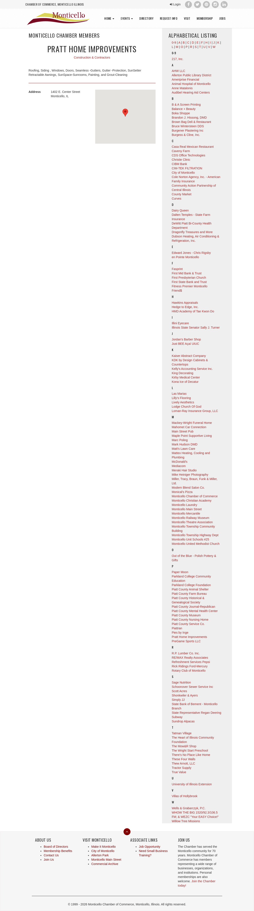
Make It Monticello (103, 846)
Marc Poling (180, 440)
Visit (187, 18)
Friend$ (177, 290)
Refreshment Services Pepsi (191, 662)
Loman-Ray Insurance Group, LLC (195, 411)
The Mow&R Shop (184, 746)
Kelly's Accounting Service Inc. (192, 368)
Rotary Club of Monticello (189, 670)
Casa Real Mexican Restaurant (193, 146)
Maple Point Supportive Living (192, 435)
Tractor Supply (181, 768)
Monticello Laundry (184, 505)
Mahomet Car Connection (189, 427)
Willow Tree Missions (186, 821)
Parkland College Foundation (191, 585)
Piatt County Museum (186, 615)
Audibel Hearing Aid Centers (191, 92)
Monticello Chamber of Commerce (195, 496)
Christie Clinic (181, 159)
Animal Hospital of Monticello (191, 84)
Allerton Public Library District (191, 75)
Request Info (168, 18)
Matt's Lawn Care (183, 448)
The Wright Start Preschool (190, 750)
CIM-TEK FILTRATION (187, 168)
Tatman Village (182, 733)
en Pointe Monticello (185, 257)
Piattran (177, 628)
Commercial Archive (104, 864)
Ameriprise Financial (185, 79)
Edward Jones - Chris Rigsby (191, 252)
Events (127, 18)
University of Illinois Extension (192, 784)
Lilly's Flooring (181, 398)
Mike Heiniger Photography (190, 474)
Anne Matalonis (182, 88)
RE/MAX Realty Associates (190, 657)
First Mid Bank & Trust (187, 273)
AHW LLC (178, 71)
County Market (181, 194)
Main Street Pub (182, 431)
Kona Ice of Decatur (185, 381)
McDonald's (180, 461)
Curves (176, 198)
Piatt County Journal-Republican (193, 606)
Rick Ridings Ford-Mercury (190, 666)
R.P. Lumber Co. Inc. (186, 653)
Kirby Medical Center (186, 377)
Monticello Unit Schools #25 (190, 539)
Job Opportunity (149, 846)
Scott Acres (179, 691)
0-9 (174, 53)
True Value (179, 772)
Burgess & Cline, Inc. (186, 135)
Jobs (222, 18)
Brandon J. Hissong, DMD (189, 117)
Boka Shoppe (181, 113)
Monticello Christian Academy (192, 500)
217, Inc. (177, 59)
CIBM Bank (179, 164)
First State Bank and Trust (189, 282)
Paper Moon (180, 572)
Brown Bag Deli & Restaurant (191, 122)
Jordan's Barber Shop (186, 339)
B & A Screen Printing (186, 104)
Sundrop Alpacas (183, 721)
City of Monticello (183, 172)
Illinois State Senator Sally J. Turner (196, 327)
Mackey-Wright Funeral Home (192, 422)
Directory (146, 18)
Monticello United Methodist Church (196, 543)
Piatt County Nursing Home (190, 619)
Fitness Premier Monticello (189, 286)
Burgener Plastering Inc (187, 130)
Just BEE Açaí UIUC (185, 343)
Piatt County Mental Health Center (195, 611)
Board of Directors (56, 846)
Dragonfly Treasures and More (192, 232)
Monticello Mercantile (186, 513)
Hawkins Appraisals (185, 302)
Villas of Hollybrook (185, 796)
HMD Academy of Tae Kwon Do (193, 311)
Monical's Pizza (182, 492)
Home (109, 18)
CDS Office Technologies (188, 155)
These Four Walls (183, 759)
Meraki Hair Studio (184, 470)
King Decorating (182, 373)
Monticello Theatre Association (192, 522)
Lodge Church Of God (186, 406)
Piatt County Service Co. (188, 624)
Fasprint (177, 269)
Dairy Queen (180, 210)
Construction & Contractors (92, 57)
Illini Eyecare (180, 323)
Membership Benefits (58, 851)
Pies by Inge (180, 632)
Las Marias (179, 393)
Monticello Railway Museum (190, 518)
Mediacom (179, 466)
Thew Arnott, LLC (183, 763)
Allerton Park (100, 855)
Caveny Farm (181, 151)
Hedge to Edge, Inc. (185, 307)
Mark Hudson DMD (185, 444)
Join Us (49, 859)
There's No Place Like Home (191, 755)
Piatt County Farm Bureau (189, 593)
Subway (177, 717)
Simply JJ (178, 699)
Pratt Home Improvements (189, 637)
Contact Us (51, 855)
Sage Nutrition (181, 682)
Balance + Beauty (184, 109)
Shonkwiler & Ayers (185, 695)
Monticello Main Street (187, 509)
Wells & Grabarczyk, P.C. (189, 808)
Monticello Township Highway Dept (195, 535)
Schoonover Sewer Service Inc (192, 686)
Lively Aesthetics (183, 402)
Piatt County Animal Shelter (190, 589)
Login (175, 4)
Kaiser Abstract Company (189, 356)
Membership (205, 18)
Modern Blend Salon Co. (188, 487)
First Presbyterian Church (189, 277)
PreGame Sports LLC (186, 641)
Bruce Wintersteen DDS (188, 126)
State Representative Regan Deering (196, 712)
